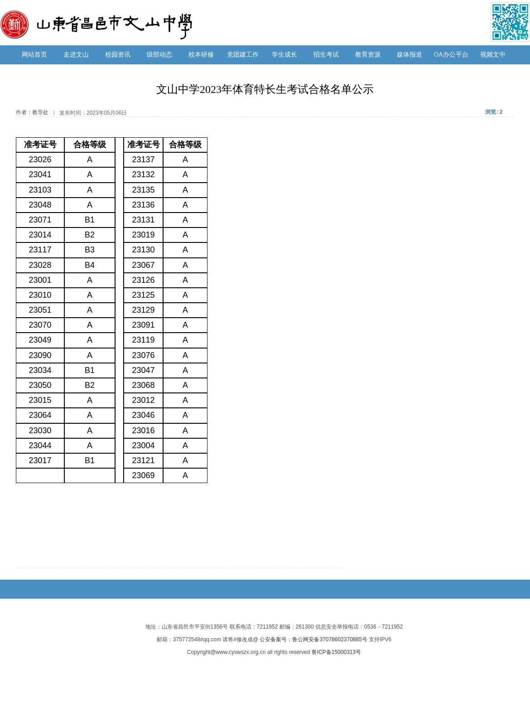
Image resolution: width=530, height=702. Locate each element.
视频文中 (493, 54)
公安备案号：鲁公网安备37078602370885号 (313, 639)
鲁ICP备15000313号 (336, 652)
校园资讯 (117, 54)
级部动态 (159, 54)
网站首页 (34, 54)
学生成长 (284, 54)
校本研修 (201, 54)
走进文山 (76, 54)
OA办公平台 (451, 54)
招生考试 (326, 54)
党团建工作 (243, 54)
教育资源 (368, 54)
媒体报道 (409, 54)
